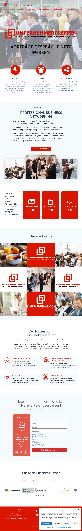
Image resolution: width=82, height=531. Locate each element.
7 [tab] (43, 495)
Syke (34, 439)
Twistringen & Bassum (39, 446)
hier (57, 481)
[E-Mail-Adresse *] (49, 431)
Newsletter (44, 10)
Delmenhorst (36, 443)
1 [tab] (35, 495)
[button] (79, 510)
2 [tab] (36, 495)
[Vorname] (49, 424)
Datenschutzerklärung (60, 527)
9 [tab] (46, 495)
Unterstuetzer (59, 10)
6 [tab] (42, 495)
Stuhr (34, 441)
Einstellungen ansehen (71, 523)
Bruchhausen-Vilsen (38, 444)
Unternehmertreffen (39, 436)
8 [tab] (45, 495)
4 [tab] (39, 495)
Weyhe (34, 438)
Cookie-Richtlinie (50, 527)
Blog (71, 10)
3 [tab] (38, 495)
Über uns (21, 10)
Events (32, 10)
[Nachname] (49, 427)
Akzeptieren (46, 523)
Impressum (68, 527)
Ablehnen (57, 523)
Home (11, 10)
